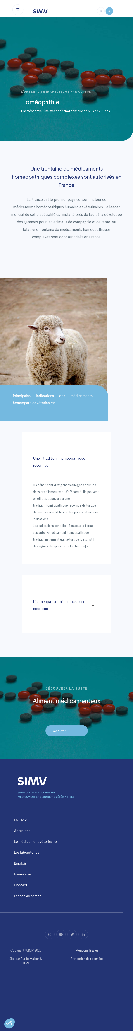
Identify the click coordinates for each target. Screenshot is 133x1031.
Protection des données (87, 959)
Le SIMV (20, 820)
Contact (20, 885)
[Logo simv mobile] (40, 11)
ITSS (26, 963)
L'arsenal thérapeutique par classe (56, 91)
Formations (23, 874)
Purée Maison (30, 959)
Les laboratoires (26, 852)
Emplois (20, 863)
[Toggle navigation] (18, 10)
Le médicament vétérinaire (35, 841)
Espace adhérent (27, 896)
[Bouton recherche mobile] (101, 11)
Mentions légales (87, 950)
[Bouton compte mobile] (109, 11)
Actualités (22, 831)
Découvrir (59, 731)
